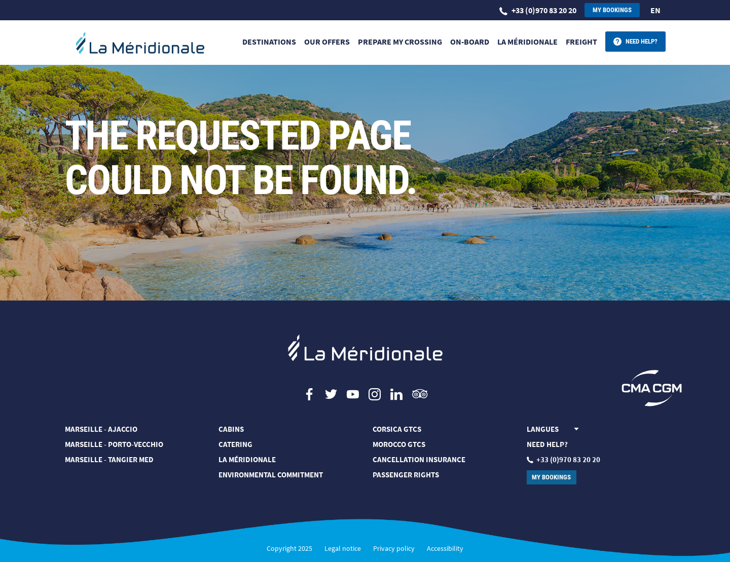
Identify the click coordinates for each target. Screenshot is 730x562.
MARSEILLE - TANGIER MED (109, 459)
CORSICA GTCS (397, 429)
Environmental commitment (270, 474)
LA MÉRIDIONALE (247, 459)
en (655, 10)
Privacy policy (394, 548)
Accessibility (445, 548)
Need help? (642, 41)
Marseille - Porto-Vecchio (114, 444)
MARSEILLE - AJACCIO (101, 429)
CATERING (235, 444)
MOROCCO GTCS (399, 444)
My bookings (612, 10)
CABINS (231, 429)
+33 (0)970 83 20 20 (537, 10)
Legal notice (342, 548)
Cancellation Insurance (419, 459)
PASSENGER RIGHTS (406, 474)
